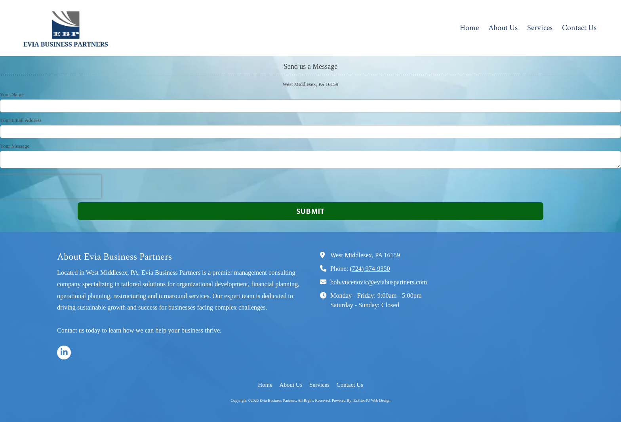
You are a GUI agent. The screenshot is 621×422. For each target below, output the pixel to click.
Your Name (12, 94)
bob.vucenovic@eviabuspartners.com (378, 282)
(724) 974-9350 (370, 268)
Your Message (14, 146)
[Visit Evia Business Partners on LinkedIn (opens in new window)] (64, 352)
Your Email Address (21, 120)
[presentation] (50, 186)
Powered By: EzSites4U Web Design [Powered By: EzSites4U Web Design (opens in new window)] (361, 400)
